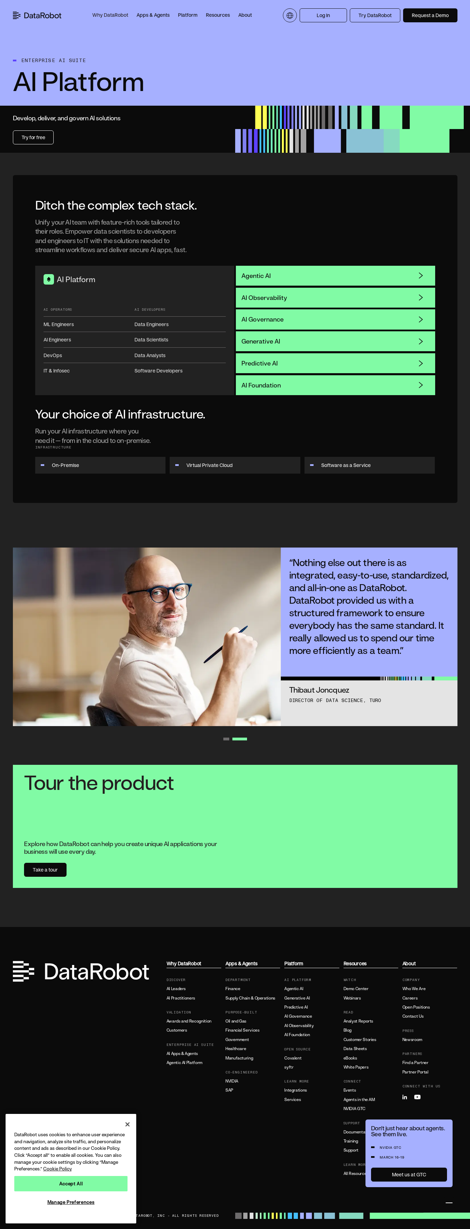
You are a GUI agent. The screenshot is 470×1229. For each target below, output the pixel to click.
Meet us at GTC (409, 1174)
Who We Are (413, 988)
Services (292, 1099)
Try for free (33, 137)
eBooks (350, 1058)
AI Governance (332, 319)
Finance (232, 988)
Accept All (71, 1183)
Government (237, 1039)
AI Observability (332, 297)
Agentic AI (332, 275)
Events (350, 1090)
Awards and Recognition (189, 1021)
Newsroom (412, 1039)
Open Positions (416, 1007)
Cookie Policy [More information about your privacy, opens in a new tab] (57, 1168)
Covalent (292, 1058)
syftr (288, 1067)
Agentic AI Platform (184, 1062)
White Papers (356, 1067)
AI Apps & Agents (182, 1053)
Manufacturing (239, 1058)
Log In (323, 15)
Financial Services (242, 1030)
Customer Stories (360, 1039)
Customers (177, 1030)
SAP (229, 1090)
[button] (110, 15)
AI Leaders (176, 988)
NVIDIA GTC (354, 1108)
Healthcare (235, 1048)
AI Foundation (332, 385)
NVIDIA (231, 1081)
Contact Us (412, 1016)
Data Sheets (355, 1048)
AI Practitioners (181, 998)
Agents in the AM (359, 1099)
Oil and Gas (235, 1021)
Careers (409, 998)
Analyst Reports (358, 1021)
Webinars (352, 998)
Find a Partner (415, 1062)
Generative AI (332, 341)
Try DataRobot (375, 15)
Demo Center (356, 988)
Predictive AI (332, 363)
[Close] (127, 1124)
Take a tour (45, 870)
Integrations (295, 1090)
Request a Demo (430, 15)
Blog (348, 1030)
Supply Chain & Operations (250, 998)
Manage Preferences (71, 1202)
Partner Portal (415, 1072)
